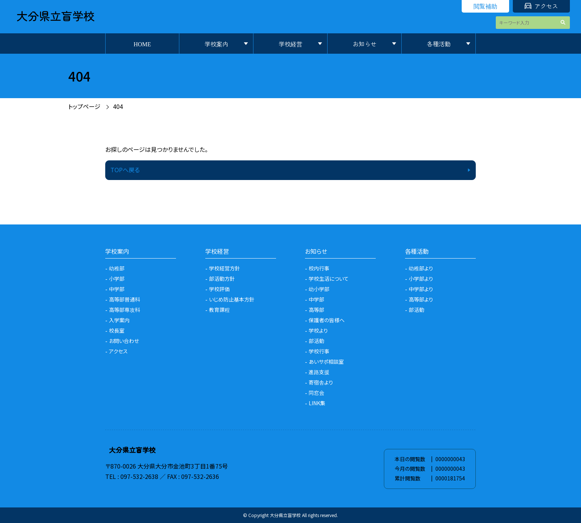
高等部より (421, 299)
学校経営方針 (224, 268)
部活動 (316, 340)
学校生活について (329, 278)
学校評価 (219, 289)
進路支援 (319, 372)
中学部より (421, 289)
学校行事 (319, 351)
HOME (142, 43)
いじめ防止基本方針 (232, 299)
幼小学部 (319, 289)
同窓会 (316, 392)
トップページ (84, 106)
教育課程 (219, 309)
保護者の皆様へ (327, 320)
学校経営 (290, 43)
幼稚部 (116, 268)
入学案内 (119, 320)
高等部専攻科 (124, 309)
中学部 (116, 289)
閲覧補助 (485, 5)
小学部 (116, 278)
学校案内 (216, 43)
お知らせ (364, 43)
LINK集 (317, 403)
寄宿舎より (321, 382)
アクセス (541, 5)
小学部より (421, 278)
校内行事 (319, 268)
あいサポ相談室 (326, 361)
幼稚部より (421, 268)
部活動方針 (222, 278)
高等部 (316, 309)
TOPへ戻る (125, 169)
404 (118, 106)
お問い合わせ (124, 340)
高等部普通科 (124, 299)
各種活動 (439, 43)
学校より (318, 330)
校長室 (116, 330)
